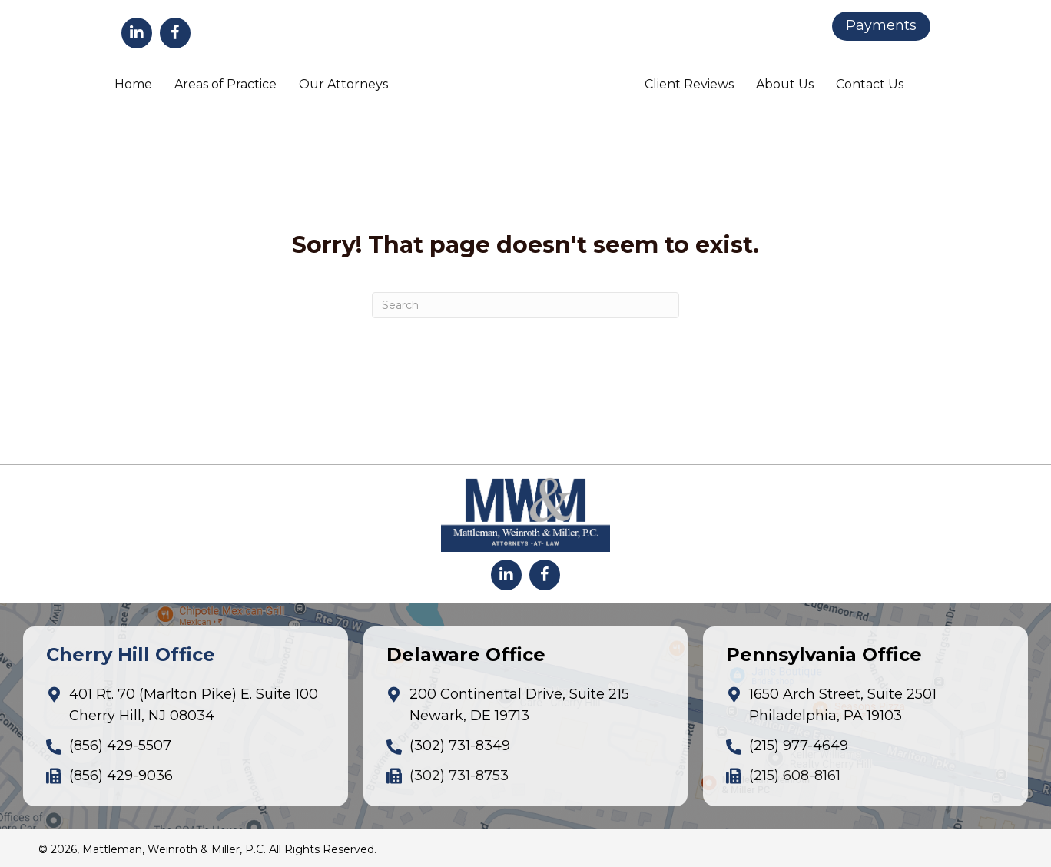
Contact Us (869, 84)
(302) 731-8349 (459, 745)
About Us (785, 84)
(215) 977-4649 (798, 745)
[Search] (525, 305)
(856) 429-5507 (120, 745)
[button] (136, 33)
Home (133, 84)
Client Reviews (689, 84)
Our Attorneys (343, 84)
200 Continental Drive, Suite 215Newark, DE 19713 (519, 705)
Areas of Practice (225, 84)
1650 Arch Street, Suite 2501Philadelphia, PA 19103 (843, 705)
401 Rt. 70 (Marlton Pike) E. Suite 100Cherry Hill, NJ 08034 (193, 705)
